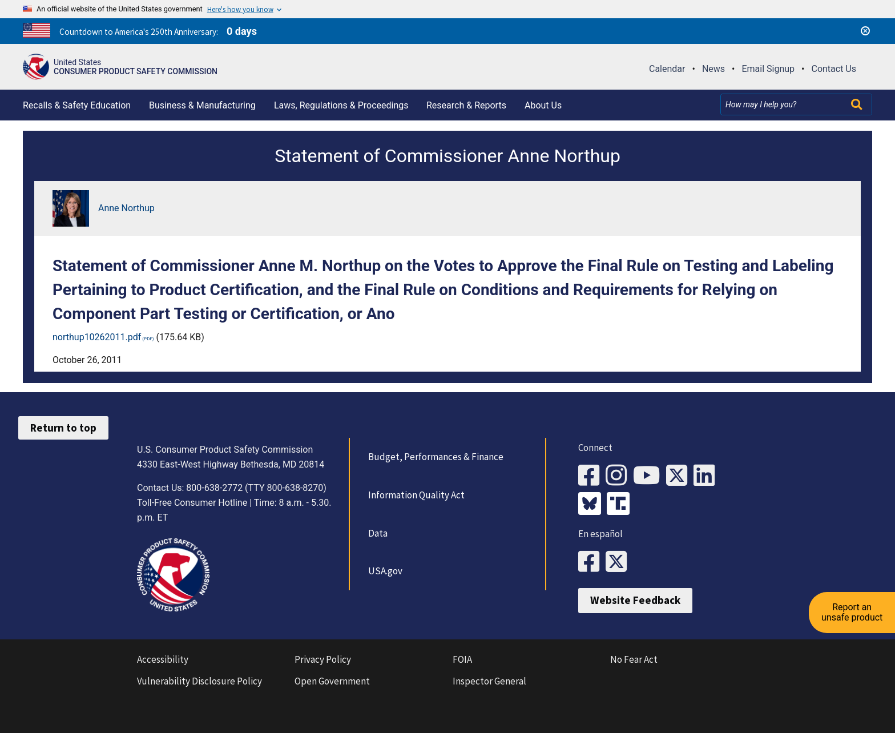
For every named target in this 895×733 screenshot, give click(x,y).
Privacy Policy (323, 659)
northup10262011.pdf (97, 337)
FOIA (462, 659)
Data (378, 533)
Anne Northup (126, 208)
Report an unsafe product (851, 611)
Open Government (332, 681)
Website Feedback (635, 600)
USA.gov (385, 571)
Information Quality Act (416, 495)
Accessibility (162, 659)
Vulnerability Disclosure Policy (199, 681)
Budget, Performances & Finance (435, 456)
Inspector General (489, 681)
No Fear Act (634, 659)
